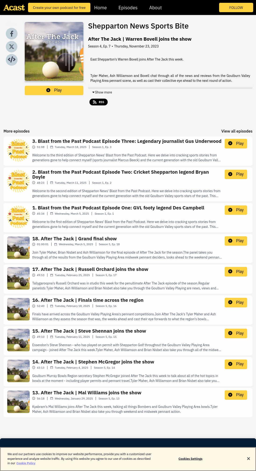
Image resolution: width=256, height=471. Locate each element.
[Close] (248, 461)
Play (54, 90)
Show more (102, 92)
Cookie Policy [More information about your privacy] (26, 466)
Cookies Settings (190, 461)
